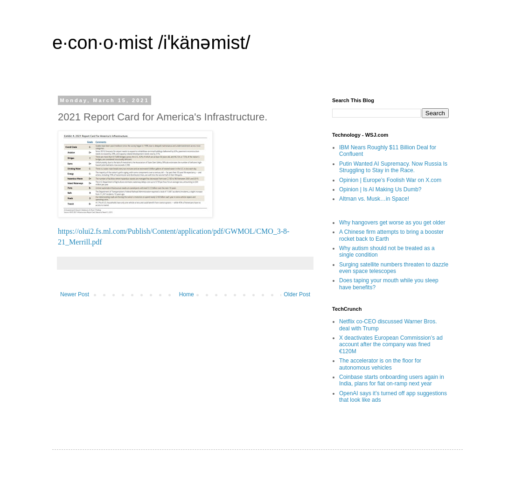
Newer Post (74, 294)
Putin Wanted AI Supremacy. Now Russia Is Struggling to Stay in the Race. (393, 167)
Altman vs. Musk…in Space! (374, 199)
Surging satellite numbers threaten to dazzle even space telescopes (393, 267)
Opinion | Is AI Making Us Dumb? (380, 189)
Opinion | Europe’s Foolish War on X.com (390, 180)
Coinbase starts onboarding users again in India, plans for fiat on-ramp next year (391, 380)
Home (186, 294)
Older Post (297, 294)
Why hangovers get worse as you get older (392, 222)
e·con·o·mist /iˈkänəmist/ (151, 42)
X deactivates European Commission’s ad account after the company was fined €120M (391, 345)
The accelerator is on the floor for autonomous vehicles (380, 363)
